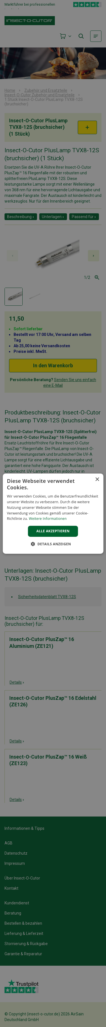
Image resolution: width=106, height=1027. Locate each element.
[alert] (53, 513)
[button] (53, 544)
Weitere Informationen (48, 518)
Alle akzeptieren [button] (53, 531)
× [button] (97, 479)
